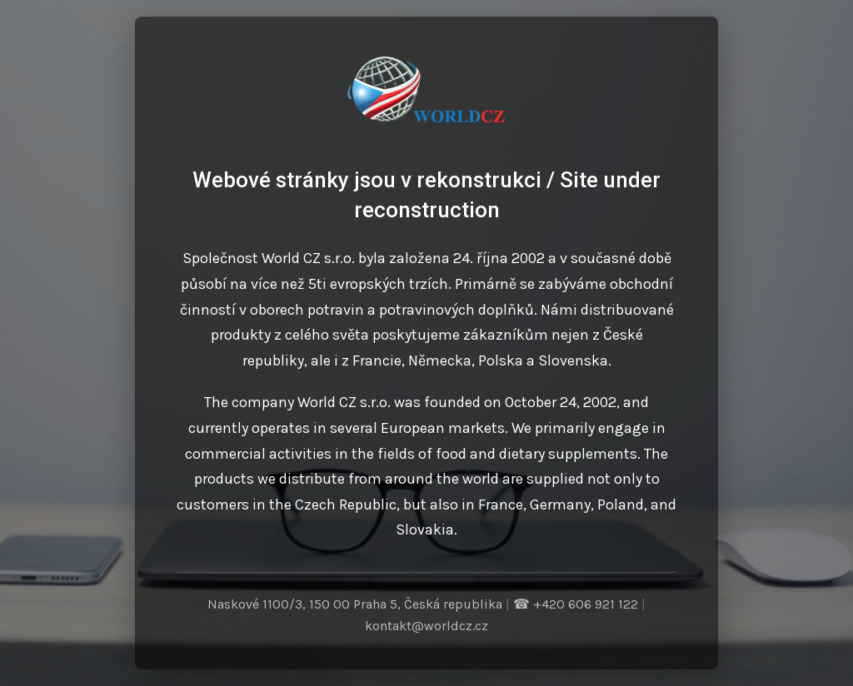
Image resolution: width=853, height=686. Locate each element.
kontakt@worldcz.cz (426, 626)
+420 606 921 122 (585, 604)
